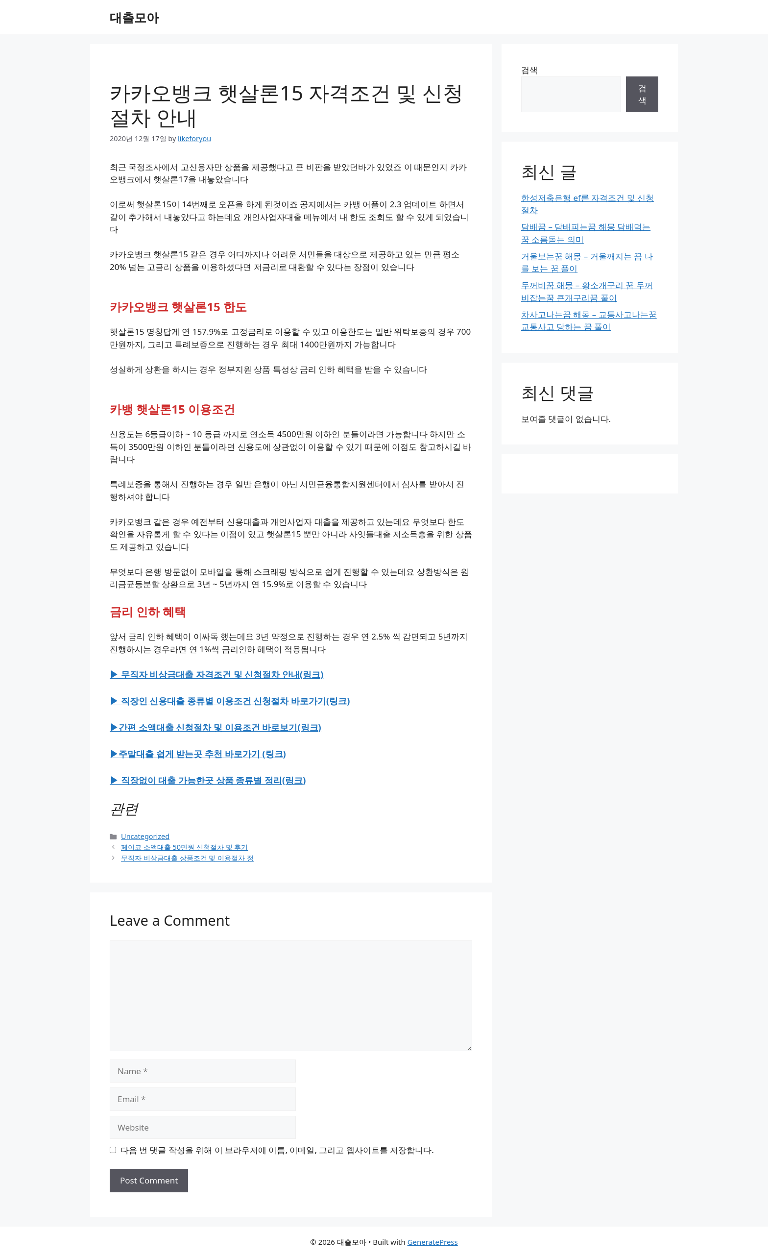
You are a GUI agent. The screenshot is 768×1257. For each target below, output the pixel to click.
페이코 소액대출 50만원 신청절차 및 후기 (184, 847)
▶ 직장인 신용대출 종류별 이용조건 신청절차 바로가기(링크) (230, 701)
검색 (529, 69)
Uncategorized (145, 836)
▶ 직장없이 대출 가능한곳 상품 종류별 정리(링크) (208, 780)
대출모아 (134, 17)
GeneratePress (433, 1242)
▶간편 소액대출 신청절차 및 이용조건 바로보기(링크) (215, 727)
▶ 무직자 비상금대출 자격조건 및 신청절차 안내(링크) (216, 674)
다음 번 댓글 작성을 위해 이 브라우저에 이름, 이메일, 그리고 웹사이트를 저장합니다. (277, 1150)
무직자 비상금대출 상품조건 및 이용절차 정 (187, 858)
